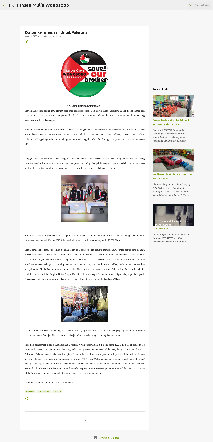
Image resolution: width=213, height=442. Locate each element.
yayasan (57, 392)
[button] (26, 42)
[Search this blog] (195, 5)
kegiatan (30, 392)
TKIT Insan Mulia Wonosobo (38, 5)
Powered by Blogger (106, 438)
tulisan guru (44, 392)
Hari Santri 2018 (160, 229)
